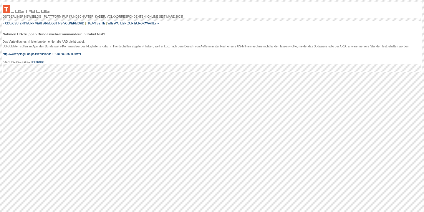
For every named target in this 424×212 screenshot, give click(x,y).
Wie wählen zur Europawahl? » (133, 23)
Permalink (38, 61)
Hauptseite (96, 23)
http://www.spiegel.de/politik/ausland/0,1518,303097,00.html (42, 54)
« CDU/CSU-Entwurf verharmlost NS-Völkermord (43, 23)
